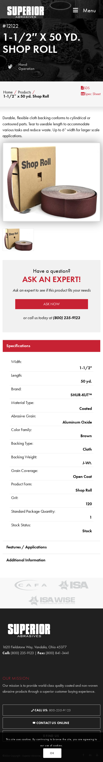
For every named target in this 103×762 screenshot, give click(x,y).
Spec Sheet (90, 93)
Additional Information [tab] (25, 560)
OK (52, 753)
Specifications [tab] (18, 345)
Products (24, 92)
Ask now (51, 304)
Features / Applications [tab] (26, 547)
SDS (85, 88)
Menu (84, 10)
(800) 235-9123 (66, 317)
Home (8, 92)
